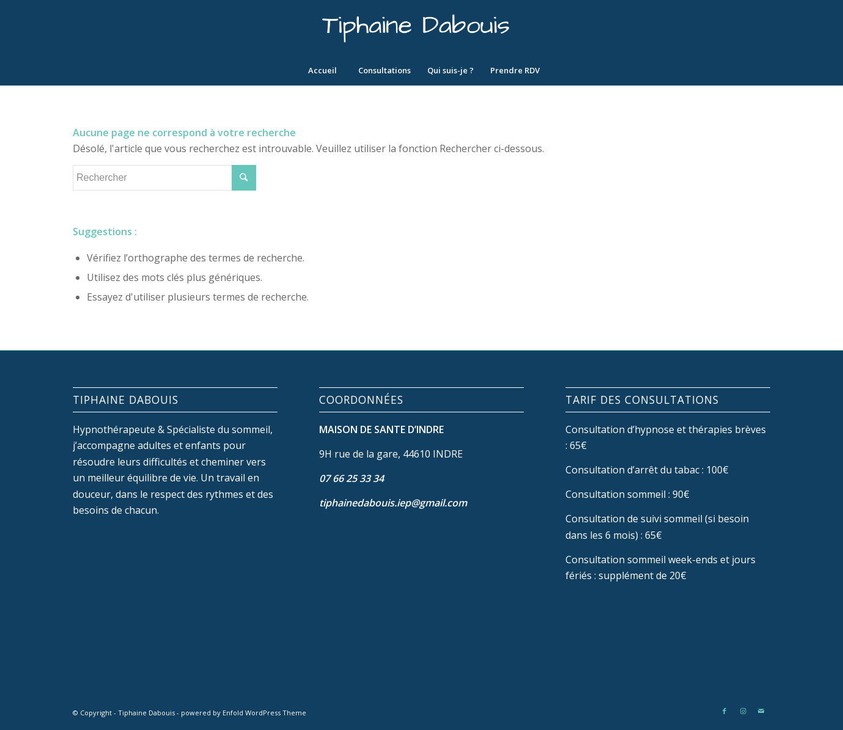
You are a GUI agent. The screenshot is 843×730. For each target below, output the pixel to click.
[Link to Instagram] (743, 711)
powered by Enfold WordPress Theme (243, 712)
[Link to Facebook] (724, 711)
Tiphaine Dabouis (146, 712)
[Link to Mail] (761, 711)
